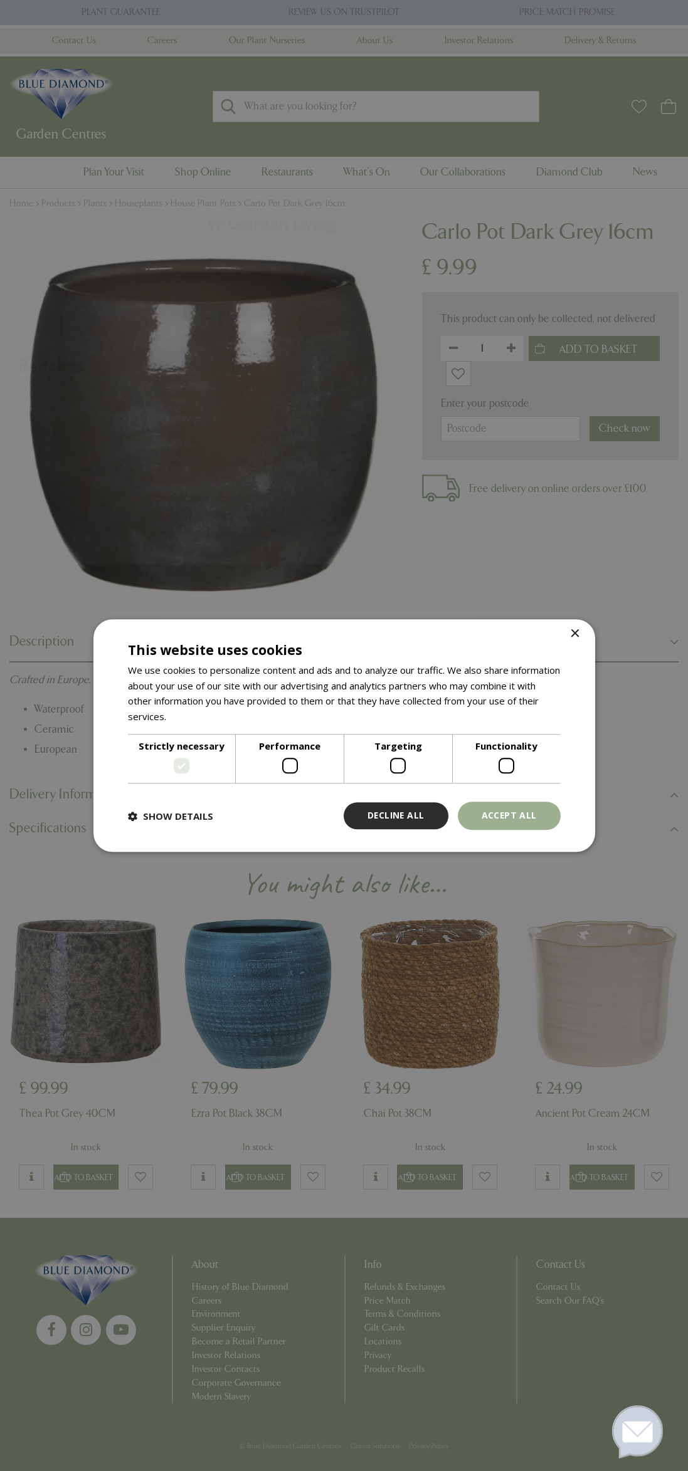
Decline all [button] (394, 816)
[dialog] (344, 735)
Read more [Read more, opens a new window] (193, 716)
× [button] (575, 634)
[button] (170, 816)
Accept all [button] (509, 816)
